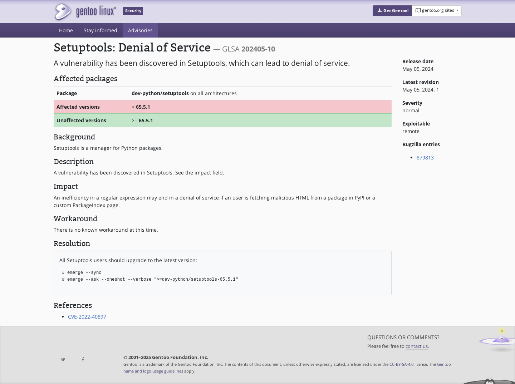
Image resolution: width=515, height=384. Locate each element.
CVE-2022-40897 (87, 316)
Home (66, 30)
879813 (425, 157)
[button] (392, 10)
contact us (417, 346)
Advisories (140, 30)
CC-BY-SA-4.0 (401, 364)
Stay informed (100, 30)
